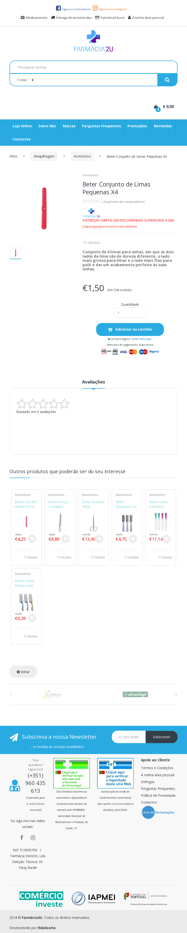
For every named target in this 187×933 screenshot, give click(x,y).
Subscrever (161, 737)
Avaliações (93, 382)
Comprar (32, 539)
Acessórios (82, 156)
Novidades (163, 126)
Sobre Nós (47, 126)
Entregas (148, 781)
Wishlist (94, 242)
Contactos (22, 139)
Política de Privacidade (158, 795)
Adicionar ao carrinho (133, 329)
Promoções (137, 126)
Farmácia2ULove (110, 17)
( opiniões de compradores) (123, 201)
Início (13, 156)
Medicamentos (34, 17)
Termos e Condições (157, 768)
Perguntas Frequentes (101, 126)
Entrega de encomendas (71, 17)
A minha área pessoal (146, 17)
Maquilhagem (44, 156)
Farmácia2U (32, 917)
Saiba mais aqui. (141, 339)
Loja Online (22, 126)
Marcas (69, 126)
